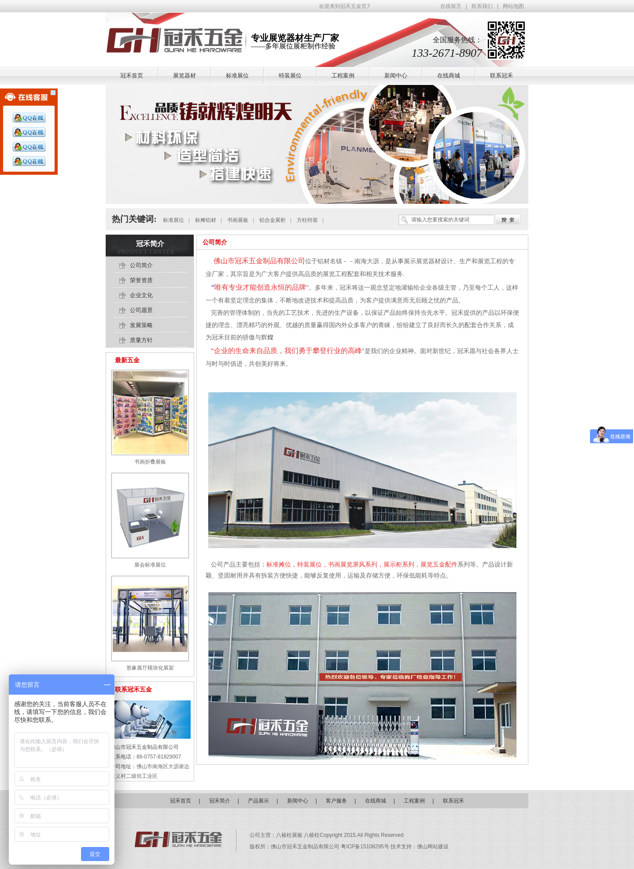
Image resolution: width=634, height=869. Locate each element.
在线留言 (450, 6)
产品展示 (258, 801)
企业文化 (141, 295)
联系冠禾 (453, 801)
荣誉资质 (141, 280)
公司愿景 (141, 310)
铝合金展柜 (272, 220)
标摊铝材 (205, 220)
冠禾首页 (180, 801)
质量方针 (141, 340)
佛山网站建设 (433, 846)
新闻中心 (297, 801)
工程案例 (414, 801)
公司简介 (215, 242)
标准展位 (173, 220)
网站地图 (513, 6)
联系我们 (482, 6)
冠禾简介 (150, 243)
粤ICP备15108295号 (366, 846)
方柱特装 (307, 220)
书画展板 (237, 220)
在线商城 (375, 801)
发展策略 (141, 325)
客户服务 (336, 801)
